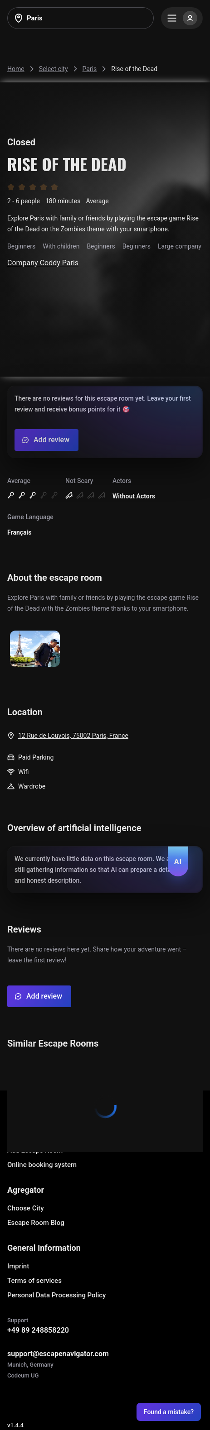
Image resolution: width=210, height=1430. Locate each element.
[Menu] (182, 18)
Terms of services (34, 1281)
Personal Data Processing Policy (56, 1295)
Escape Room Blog (35, 1223)
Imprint (18, 1266)
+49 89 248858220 (38, 1330)
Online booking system (42, 1165)
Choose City (25, 1208)
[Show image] (35, 649)
